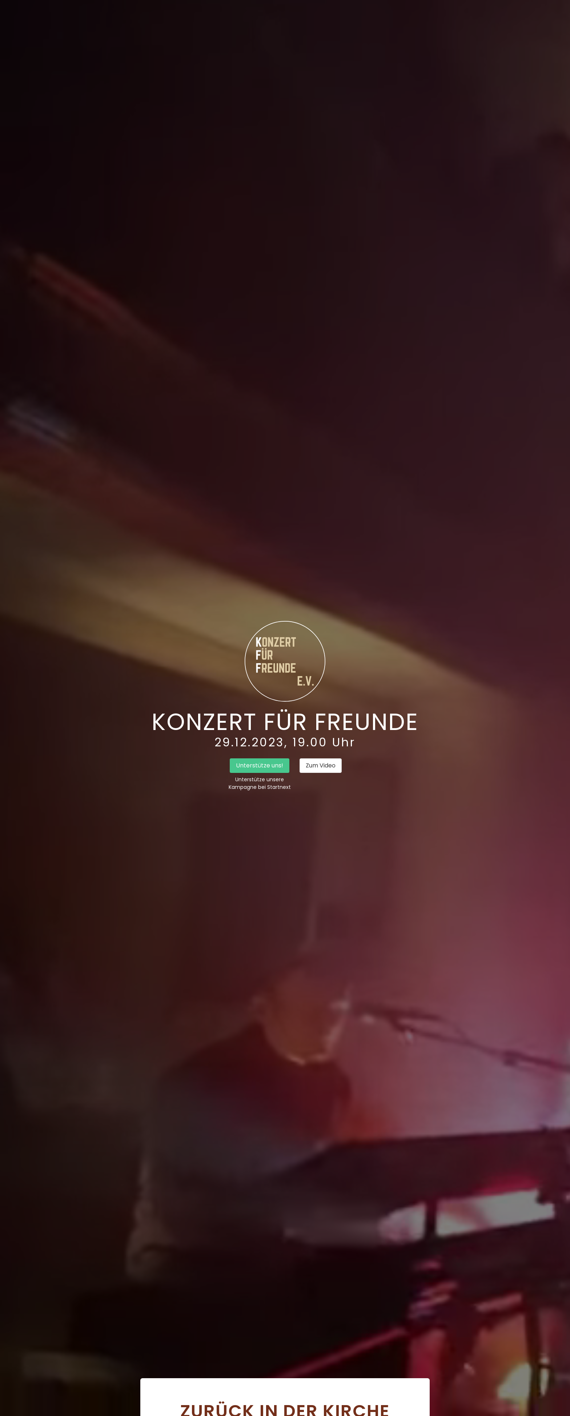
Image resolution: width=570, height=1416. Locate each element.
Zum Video (321, 765)
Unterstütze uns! (259, 765)
